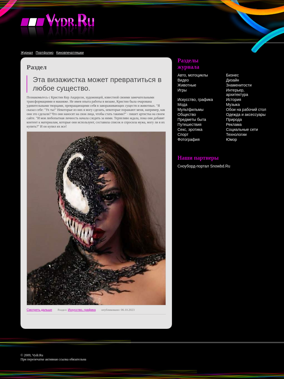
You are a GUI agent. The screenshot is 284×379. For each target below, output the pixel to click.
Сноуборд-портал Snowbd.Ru (204, 166)
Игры (182, 90)
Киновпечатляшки (70, 53)
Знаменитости (239, 85)
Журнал (27, 53)
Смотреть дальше (39, 309)
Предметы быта (192, 119)
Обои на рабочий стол (246, 109)
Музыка (233, 104)
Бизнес (232, 75)
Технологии (236, 134)
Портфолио (45, 53)
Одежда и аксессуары (246, 114)
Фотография (189, 139)
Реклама (234, 124)
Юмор (231, 139)
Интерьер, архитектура (237, 92)
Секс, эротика (190, 129)
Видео (183, 80)
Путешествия (189, 124)
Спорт (183, 134)
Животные (187, 85)
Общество (187, 114)
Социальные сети (242, 129)
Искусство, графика (82, 309)
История (233, 99)
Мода (182, 104)
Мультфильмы (191, 109)
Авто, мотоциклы (193, 75)
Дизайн (232, 80)
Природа (234, 119)
